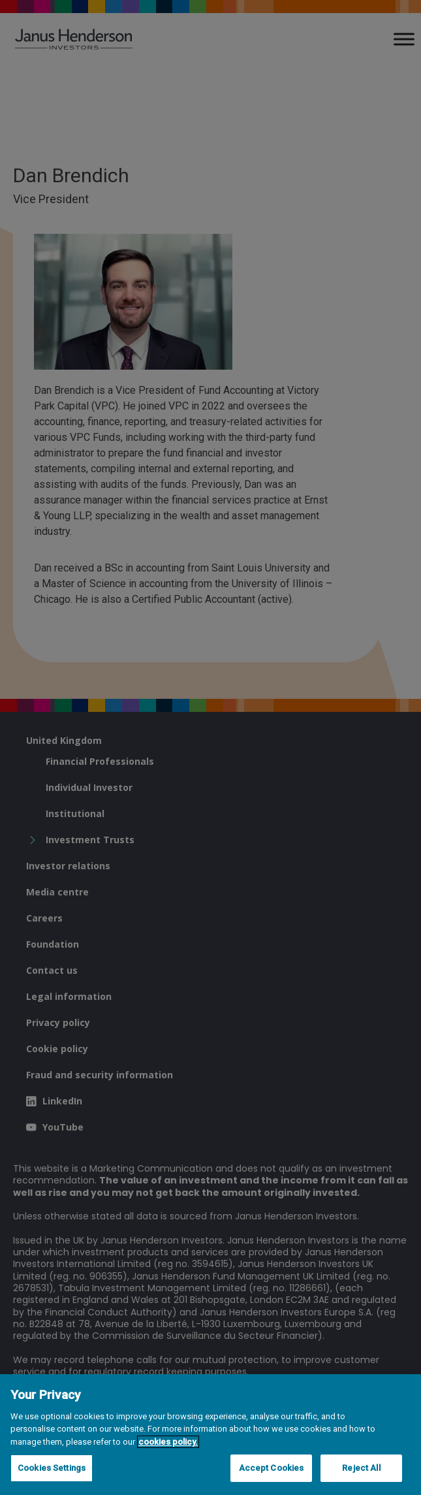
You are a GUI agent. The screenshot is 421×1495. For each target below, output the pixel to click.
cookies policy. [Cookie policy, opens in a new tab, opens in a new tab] (168, 1442)
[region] (210, 1434)
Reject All (361, 1468)
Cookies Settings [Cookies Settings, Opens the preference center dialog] (52, 1468)
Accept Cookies (271, 1468)
